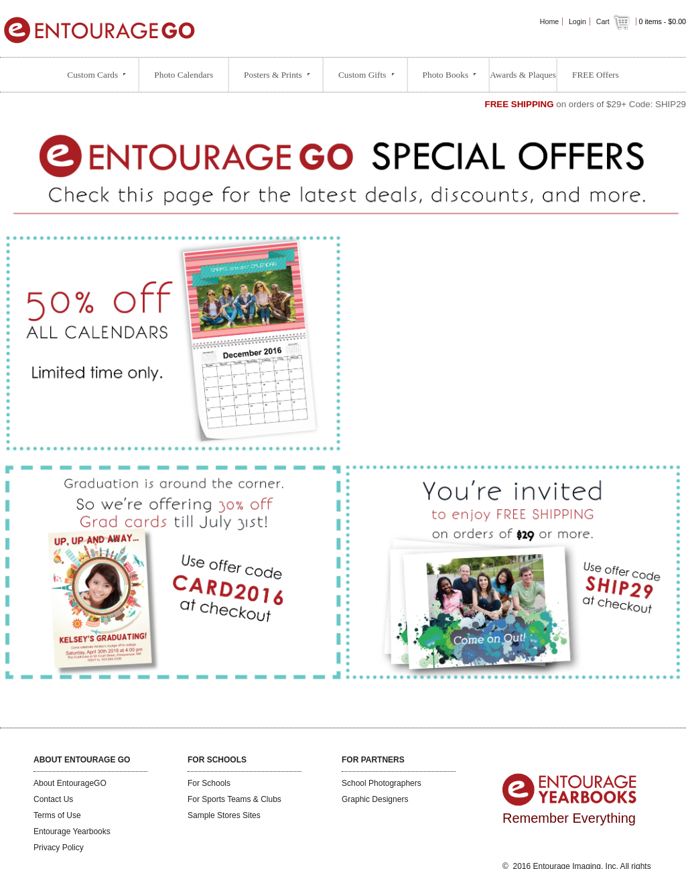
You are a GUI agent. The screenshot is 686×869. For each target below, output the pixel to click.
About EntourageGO (70, 783)
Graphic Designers (375, 799)
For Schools (209, 783)
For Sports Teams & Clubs (234, 799)
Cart (614, 21)
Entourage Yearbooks (72, 831)
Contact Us (53, 799)
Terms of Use (57, 815)
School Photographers (381, 783)
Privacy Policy (58, 847)
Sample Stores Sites (224, 815)
